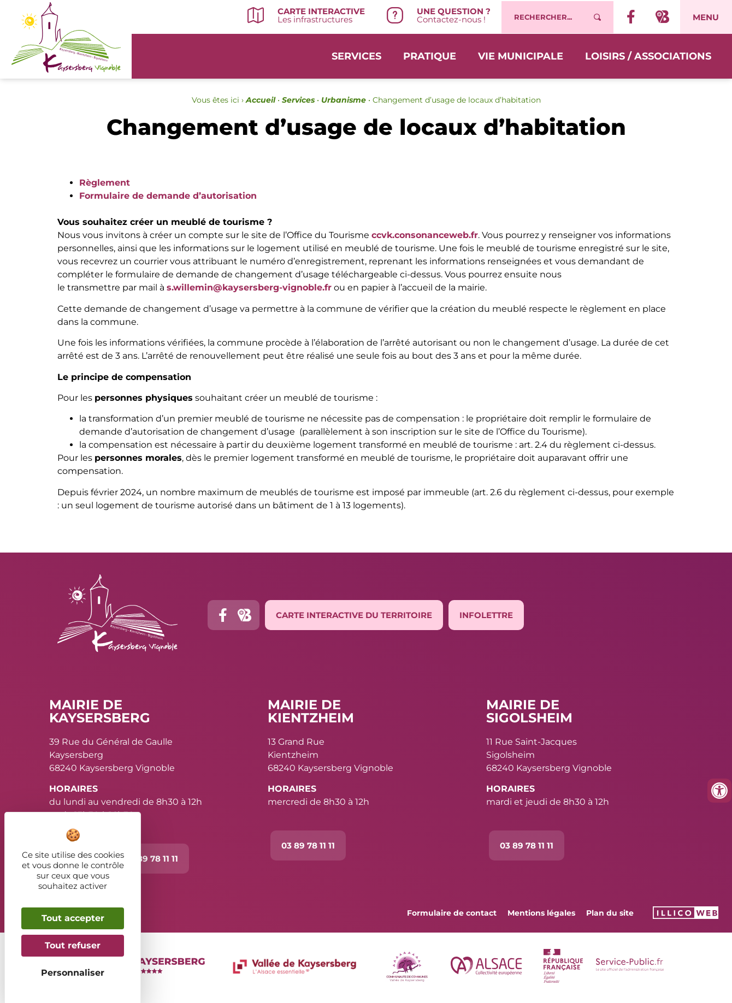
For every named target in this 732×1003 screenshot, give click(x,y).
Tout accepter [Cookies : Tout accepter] (73, 918)
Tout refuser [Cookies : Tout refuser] (73, 945)
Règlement (104, 182)
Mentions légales (541, 913)
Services (356, 56)
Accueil (260, 100)
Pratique (429, 56)
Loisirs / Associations (648, 56)
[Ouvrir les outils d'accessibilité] (719, 791)
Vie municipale (520, 56)
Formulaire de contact (452, 913)
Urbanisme (343, 100)
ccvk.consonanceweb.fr (424, 235)
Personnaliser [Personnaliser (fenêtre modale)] (72, 973)
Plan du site (610, 913)
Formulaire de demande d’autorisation (168, 196)
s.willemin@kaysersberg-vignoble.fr (249, 287)
